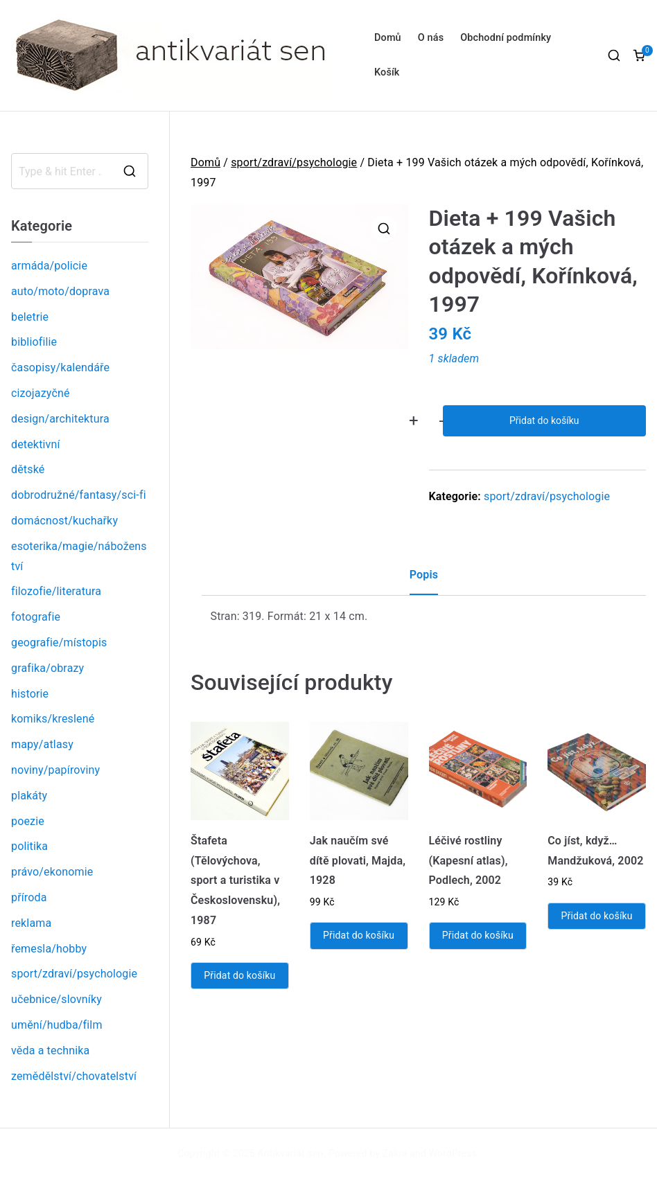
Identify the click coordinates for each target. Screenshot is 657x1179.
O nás (431, 38)
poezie (27, 821)
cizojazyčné (40, 393)
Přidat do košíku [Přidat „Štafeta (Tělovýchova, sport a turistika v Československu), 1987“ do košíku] (239, 975)
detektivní (35, 444)
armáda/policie (49, 265)
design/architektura (60, 418)
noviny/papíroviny (55, 770)
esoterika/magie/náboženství (79, 556)
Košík (387, 72)
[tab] (424, 580)
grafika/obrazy (47, 668)
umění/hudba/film (57, 1024)
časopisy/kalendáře (60, 367)
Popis (424, 574)
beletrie (30, 316)
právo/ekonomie (52, 871)
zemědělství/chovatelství (74, 1076)
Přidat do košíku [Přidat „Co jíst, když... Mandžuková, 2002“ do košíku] (597, 915)
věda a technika (50, 1050)
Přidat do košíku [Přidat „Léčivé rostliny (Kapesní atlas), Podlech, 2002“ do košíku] (478, 935)
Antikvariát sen (291, 1153)
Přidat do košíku (544, 420)
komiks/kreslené (52, 718)
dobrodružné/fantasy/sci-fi (78, 495)
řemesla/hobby (49, 948)
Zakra (395, 1153)
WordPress (453, 1153)
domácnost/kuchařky (64, 520)
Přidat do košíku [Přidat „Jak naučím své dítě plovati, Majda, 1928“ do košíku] (358, 935)
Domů (387, 38)
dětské (27, 469)
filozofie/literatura (56, 591)
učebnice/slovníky (56, 999)
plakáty (29, 795)
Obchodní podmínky (505, 38)
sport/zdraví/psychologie (294, 162)
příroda (29, 897)
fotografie (35, 616)
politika (29, 846)
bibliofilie (34, 341)
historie (30, 693)
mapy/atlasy (42, 744)
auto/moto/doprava (60, 291)
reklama (31, 923)
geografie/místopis (59, 642)
